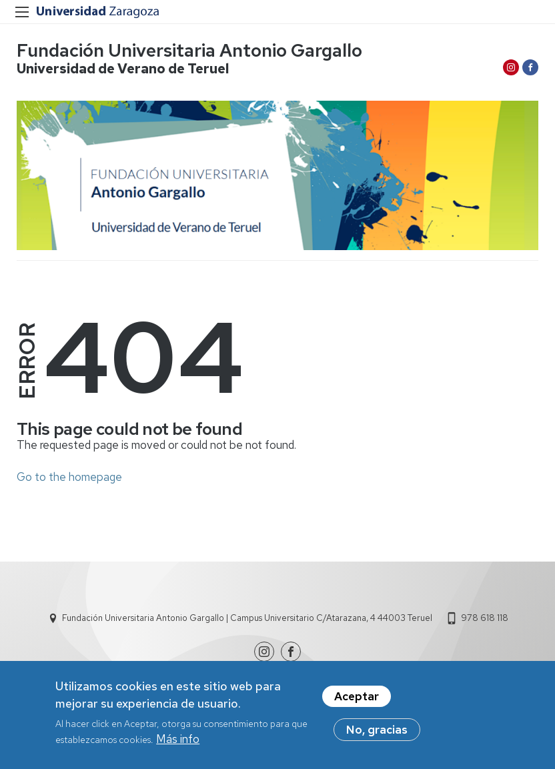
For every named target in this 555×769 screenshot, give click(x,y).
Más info (177, 743)
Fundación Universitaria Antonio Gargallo (189, 50)
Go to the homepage (69, 477)
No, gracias (377, 734)
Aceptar (356, 701)
